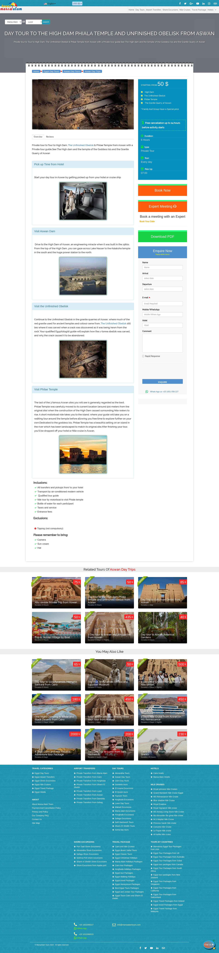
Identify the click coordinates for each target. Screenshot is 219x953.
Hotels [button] (210, 10)
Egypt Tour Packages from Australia (168, 857)
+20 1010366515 (86, 934)
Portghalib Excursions (124, 815)
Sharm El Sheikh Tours (125, 826)
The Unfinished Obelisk (81, 145)
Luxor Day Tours (122, 803)
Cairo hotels (158, 773)
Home (131, 10)
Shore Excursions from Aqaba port (91, 865)
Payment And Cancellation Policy (46, 808)
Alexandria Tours (122, 773)
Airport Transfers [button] (153, 10)
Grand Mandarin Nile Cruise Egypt (168, 793)
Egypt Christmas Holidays (126, 858)
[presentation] (163, 371)
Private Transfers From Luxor (89, 791)
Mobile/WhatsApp (151, 309)
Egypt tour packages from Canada (168, 864)
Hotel (144, 320)
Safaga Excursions (123, 818)
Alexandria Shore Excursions (89, 850)
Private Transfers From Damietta (91, 798)
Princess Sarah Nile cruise (164, 823)
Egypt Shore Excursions (45, 781)
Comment (146, 331)
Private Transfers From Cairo (89, 777)
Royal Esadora (159, 804)
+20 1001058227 (86, 925)
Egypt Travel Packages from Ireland (168, 901)
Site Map (36, 823)
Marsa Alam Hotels (161, 777)
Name (145, 262)
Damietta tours (121, 784)
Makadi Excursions (123, 807)
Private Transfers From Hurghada (91, 781)
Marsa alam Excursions (125, 811)
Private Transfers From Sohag (90, 802)
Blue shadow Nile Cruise (164, 800)
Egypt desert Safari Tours (126, 850)
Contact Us (37, 819)
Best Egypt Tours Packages (127, 888)
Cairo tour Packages (124, 865)
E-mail (146, 298)
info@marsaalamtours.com (129, 925)
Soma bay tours (122, 830)
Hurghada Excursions (124, 799)
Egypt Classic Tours (123, 854)
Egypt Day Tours (51, 71)
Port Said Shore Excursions (88, 846)
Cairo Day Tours (122, 781)
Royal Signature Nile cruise (165, 808)
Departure (147, 284)
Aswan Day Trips (93, 71)
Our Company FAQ (40, 815)
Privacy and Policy (40, 812)
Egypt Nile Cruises (43, 784)
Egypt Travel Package (44, 788)
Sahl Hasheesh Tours (124, 822)
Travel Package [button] (199, 10)
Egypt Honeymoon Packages (127, 884)
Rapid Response (151, 356)
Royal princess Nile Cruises (165, 789)
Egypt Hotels (40, 792)
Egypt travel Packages (124, 880)
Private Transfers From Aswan (90, 795)
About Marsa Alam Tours (42, 804)
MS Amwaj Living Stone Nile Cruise (168, 812)
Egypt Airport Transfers (44, 777)
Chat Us (209, 944)
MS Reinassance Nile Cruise (165, 797)
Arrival (145, 273)
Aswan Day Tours (72, 71)
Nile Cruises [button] (184, 10)
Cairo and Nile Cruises (125, 846)
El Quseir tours (121, 792)
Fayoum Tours (121, 796)
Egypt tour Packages (124, 873)
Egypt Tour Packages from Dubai (167, 861)
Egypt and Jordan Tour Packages (129, 892)
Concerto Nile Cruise (162, 827)
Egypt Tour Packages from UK (166, 853)
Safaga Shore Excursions (88, 854)
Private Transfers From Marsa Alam (92, 773)
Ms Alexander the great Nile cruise (168, 815)
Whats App (80, 928)
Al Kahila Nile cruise (162, 834)
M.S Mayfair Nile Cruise (163, 819)
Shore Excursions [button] (170, 10)
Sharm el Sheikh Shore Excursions (92, 862)
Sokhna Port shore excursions (90, 858)
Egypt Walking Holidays (125, 877)
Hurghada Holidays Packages (128, 869)
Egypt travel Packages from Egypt (168, 905)
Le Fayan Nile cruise (162, 830)
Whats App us (162, 392)
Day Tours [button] (140, 10)
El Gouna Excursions (124, 788)
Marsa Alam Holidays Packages (128, 862)
